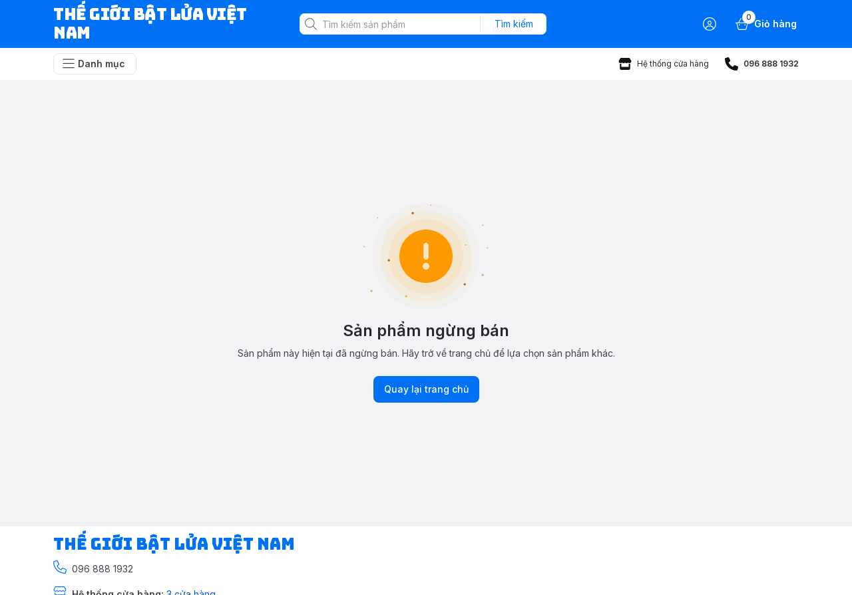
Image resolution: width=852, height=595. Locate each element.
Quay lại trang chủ (426, 389)
